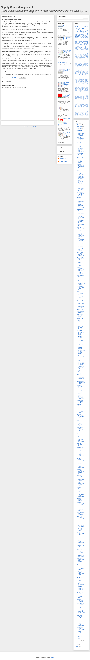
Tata (82, 83)
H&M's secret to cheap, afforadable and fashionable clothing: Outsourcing (64, 121)
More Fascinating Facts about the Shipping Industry (80, 410)
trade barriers (85, 113)
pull (87, 105)
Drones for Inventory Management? (80, 632)
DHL (78, 56)
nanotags (81, 103)
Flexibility (79, 59)
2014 (77, 123)
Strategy (86, 79)
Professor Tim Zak (63, 161)
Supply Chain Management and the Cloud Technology (80, 134)
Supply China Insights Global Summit (81, 82)
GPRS (84, 59)
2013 (77, 644)
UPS (87, 83)
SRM (80, 79)
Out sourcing (79, 330)
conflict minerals (78, 90)
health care (77, 35)
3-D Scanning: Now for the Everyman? (80, 249)
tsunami (83, 114)
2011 (77, 648)
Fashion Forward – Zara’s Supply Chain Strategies (67, 51)
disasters (76, 48)
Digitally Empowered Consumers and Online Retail (80, 183)
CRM (78, 54)
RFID (87, 34)
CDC (75, 54)
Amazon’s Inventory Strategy (79, 499)
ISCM (80, 63)
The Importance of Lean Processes (80, 333)
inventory (78, 30)
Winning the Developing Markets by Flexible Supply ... (81, 611)
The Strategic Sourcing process (80, 337)
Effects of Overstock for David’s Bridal (80, 555)
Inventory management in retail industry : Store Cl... (81, 454)
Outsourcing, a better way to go (80, 435)
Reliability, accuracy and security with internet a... (80, 139)
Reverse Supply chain (79, 78)
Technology (85, 30)
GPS (84, 41)
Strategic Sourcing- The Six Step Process (80, 387)
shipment (86, 108)
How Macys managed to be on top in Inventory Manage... (80, 560)
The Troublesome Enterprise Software (81, 221)
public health (83, 105)
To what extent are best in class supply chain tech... (80, 342)
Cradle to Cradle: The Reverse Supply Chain (80, 590)
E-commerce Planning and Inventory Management (80, 494)
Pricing (80, 74)
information (85, 37)
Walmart (86, 47)
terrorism (76, 113)
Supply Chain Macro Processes (81, 80)
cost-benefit (86, 90)
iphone (78, 99)
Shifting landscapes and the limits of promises (80, 269)
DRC (83, 56)
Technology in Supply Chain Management (80, 154)
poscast (86, 104)
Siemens (82, 79)
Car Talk (82, 54)
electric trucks (80, 92)
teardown (86, 112)
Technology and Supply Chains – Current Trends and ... (80, 172)
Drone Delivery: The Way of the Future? (81, 382)
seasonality (76, 108)
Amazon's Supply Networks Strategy (67, 38)
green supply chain (84, 97)
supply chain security (84, 111)
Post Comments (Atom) (31, 126)
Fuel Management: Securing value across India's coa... (80, 358)
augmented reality (78, 88)
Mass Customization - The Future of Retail (80, 188)
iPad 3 (84, 98)
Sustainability (85, 36)
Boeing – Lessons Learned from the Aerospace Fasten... (80, 567)
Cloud (76, 41)
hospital (81, 98)
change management (79, 89)
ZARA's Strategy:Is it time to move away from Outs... (80, 423)
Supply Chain (79, 47)
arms (87, 87)
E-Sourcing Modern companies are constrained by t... (80, 377)
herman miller (77, 98)
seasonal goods (85, 107)
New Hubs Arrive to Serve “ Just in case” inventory (80, 144)
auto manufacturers (84, 88)
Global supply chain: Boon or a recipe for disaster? (80, 288)
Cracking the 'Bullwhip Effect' (79, 392)
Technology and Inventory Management (80, 628)
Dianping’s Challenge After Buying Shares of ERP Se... (81, 229)
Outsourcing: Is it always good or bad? (81, 367)
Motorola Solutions (84, 73)
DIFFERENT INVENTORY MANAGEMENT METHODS (80, 524)
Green (76, 62)
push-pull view (79, 106)
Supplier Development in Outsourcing (80, 406)
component (86, 89)
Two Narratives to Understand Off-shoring (81, 294)
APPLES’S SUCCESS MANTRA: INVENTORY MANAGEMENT (80, 618)
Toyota (84, 83)
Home (27, 123)
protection (79, 105)
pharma (80, 104)
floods (81, 95)
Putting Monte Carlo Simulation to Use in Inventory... (80, 584)
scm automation (78, 107)
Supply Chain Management (17, 7)
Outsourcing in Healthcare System (80, 315)
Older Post (50, 123)
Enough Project (80, 58)
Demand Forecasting (79, 34)
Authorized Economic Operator (80, 53)
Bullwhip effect (84, 40)
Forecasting (80, 41)
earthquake (86, 91)
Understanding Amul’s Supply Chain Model (66, 95)
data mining (82, 91)
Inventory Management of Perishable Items (80, 504)
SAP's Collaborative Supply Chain (80, 371)
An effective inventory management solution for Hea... (80, 519)
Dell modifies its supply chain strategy (66, 134)
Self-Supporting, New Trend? (80, 312)
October (79, 128)
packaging (76, 104)
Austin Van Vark (62, 158)
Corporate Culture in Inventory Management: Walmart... (80, 478)
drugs (81, 48)
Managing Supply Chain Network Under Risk (80, 363)
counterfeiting (77, 91)
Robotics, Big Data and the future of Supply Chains (80, 194)
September (79, 130)
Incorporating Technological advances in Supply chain (80, 211)
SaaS (76, 47)
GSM (87, 59)
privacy (76, 105)
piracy (83, 104)
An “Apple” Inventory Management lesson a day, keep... (80, 461)
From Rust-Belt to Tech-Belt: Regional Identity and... (81, 352)
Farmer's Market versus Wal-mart (80, 509)
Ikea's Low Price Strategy (63, 62)
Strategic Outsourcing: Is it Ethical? (81, 283)
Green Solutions (81, 62)
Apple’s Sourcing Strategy (80, 298)
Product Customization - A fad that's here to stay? (80, 240)
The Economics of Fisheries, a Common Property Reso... (80, 595)
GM (82, 59)
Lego (87, 72)
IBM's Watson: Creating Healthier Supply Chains (80, 254)
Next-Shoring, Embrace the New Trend (80, 401)
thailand (80, 113)
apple (80, 37)
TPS (83, 47)
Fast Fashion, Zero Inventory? (80, 579)
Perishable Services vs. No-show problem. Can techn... (80, 200)
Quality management (83, 75)
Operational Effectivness (81, 43)
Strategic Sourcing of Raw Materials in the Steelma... (80, 416)
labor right (79, 100)
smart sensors (81, 50)
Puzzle (83, 74)
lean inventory (83, 100)
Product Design (84, 31)
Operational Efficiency (79, 44)
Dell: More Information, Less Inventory (80, 600)
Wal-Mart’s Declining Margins (79, 529)
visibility (86, 50)
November (79, 126)
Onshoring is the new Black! (80, 273)
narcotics (86, 103)
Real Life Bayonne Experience (80, 444)
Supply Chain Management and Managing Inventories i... (80, 534)
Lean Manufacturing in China (80, 306)
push (75, 106)
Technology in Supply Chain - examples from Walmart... (80, 234)
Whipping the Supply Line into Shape (80, 551)
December (79, 124)
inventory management (80, 38)
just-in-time (83, 99)
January (79, 641)
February (79, 640)
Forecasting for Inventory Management (80, 302)
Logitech (76, 73)
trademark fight (78, 114)
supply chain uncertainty (79, 112)
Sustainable (77, 83)
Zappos (76, 87)
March (78, 638)
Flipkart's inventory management (66, 27)
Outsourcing (77, 74)
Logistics (77, 31)
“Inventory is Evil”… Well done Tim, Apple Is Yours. (80, 440)
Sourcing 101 (80, 309)
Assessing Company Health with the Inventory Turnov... (80, 471)
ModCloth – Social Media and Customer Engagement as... (80, 166)
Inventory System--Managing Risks (79, 489)
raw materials (85, 106)
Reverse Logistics (84, 46)
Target (80, 83)
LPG (83, 71)
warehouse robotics (78, 116)
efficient (76, 92)
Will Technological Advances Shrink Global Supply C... (81, 216)
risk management (82, 49)
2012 (77, 646)
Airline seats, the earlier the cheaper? (80, 546)
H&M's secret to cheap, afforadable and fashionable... (80, 430)
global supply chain (81, 96)
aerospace (83, 87)
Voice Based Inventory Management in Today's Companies (80, 574)
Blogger (52, 657)
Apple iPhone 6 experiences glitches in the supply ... (80, 605)
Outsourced (79, 291)
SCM (76, 33)
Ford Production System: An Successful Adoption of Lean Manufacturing (67, 72)
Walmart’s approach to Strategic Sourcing (80, 326)
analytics (76, 37)
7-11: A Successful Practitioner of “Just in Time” (80, 397)
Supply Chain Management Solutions (81, 81)
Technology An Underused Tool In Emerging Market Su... (80, 160)
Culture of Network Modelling (79, 347)
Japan (84, 67)
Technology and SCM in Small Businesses (80, 177)
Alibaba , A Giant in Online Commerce (80, 245)
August (78, 636)
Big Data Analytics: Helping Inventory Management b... (80, 540)
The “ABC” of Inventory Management (80, 466)
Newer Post (5, 123)
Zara (79, 87)
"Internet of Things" (79, 265)
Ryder (84, 78)
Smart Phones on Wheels (80, 225)
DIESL (81, 56)
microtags (76, 103)
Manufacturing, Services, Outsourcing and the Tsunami (80, 321)
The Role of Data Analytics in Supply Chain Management (80, 206)
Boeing (86, 53)
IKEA (87, 42)
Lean (80, 36)
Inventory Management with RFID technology (80, 484)
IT (81, 63)
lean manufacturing (83, 33)
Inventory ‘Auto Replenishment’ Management (81, 449)
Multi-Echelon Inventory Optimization (66, 83)
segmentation (81, 108)
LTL (84, 71)
